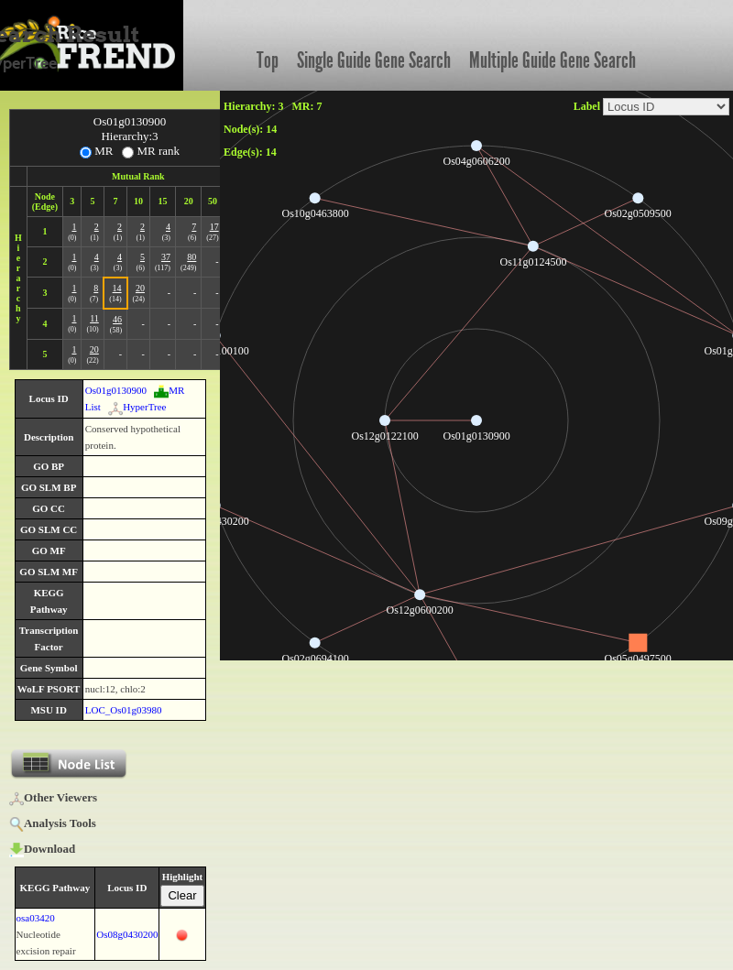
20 (140, 288)
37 (165, 257)
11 (94, 318)
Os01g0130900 (116, 390)
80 (191, 257)
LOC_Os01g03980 (123, 709)
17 (214, 227)
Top (268, 60)
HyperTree (137, 406)
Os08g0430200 (127, 934)
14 (117, 288)
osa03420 (35, 917)
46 (117, 319)
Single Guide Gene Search (374, 60)
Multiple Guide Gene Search (552, 60)
